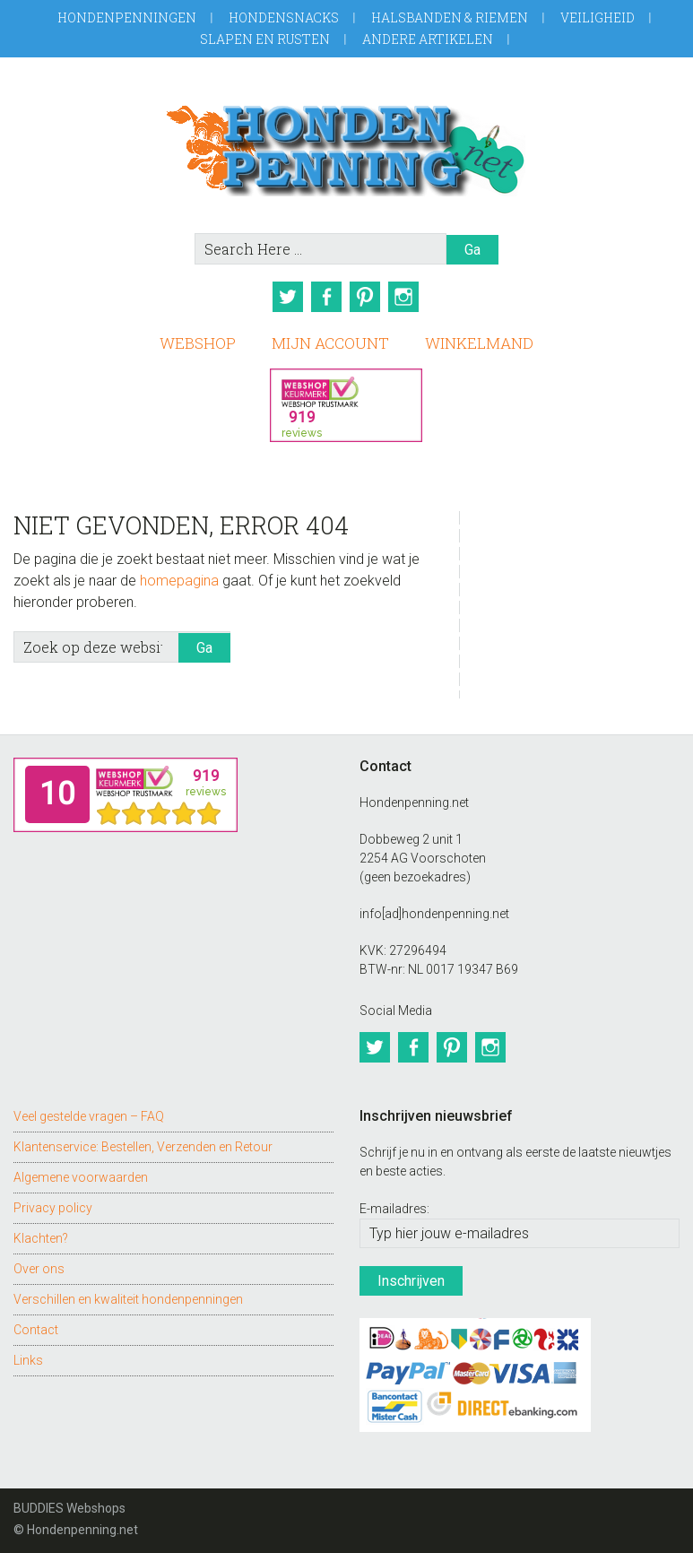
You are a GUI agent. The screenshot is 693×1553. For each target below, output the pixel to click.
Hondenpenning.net (346, 144)
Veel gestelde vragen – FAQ (88, 1112)
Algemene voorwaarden (80, 1173)
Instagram (408, 297)
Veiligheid (597, 17)
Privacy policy (52, 1203)
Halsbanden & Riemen (449, 17)
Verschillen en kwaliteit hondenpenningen (128, 1295)
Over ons (39, 1264)
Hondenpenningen (126, 17)
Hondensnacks (284, 17)
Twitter (284, 297)
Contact (35, 1325)
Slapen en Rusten (265, 39)
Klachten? (40, 1234)
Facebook (325, 297)
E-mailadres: (394, 1203)
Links (28, 1356)
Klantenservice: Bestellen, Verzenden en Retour (143, 1142)
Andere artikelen (427, 39)
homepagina (179, 577)
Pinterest (366, 297)
